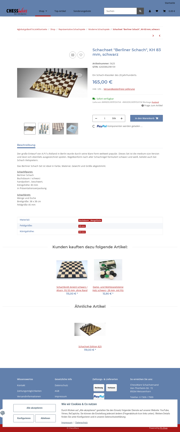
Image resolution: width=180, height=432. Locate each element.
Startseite (170, 2)
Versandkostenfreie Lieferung (119, 88)
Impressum (66, 422)
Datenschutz (81, 422)
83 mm (82, 232)
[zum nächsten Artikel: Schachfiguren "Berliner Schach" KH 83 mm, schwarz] (153, 35)
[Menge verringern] (96, 118)
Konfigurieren (24, 418)
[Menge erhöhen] (121, 118)
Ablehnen (45, 418)
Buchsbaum (84, 220)
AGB (57, 390)
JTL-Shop (163, 428)
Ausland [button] (155, 102)
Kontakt (21, 385)
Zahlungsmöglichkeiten (29, 390)
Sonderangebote (82, 11)
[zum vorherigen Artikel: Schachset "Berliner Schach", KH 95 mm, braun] (159, 35)
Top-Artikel (60, 11)
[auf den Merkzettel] (80, 54)
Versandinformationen (29, 396)
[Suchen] (120, 11)
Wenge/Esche (95, 220)
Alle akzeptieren (34, 408)
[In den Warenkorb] (19, 46)
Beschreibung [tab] (26, 145)
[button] (149, 11)
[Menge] (104, 118)
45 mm (82, 226)
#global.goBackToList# (27, 29)
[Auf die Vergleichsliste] (72, 54)
